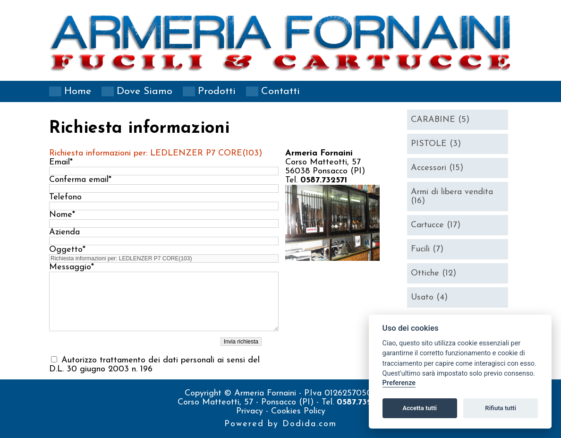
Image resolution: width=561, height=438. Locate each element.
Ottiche (433, 273)
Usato (429, 297)
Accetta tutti (419, 408)
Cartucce (435, 225)
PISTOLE (436, 143)
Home (77, 91)
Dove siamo (144, 91)
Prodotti (217, 91)
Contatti (280, 91)
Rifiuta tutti (500, 408)
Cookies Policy (298, 411)
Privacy (251, 411)
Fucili (427, 249)
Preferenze (399, 383)
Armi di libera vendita (452, 197)
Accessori (437, 167)
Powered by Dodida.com (280, 424)
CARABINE (440, 119)
